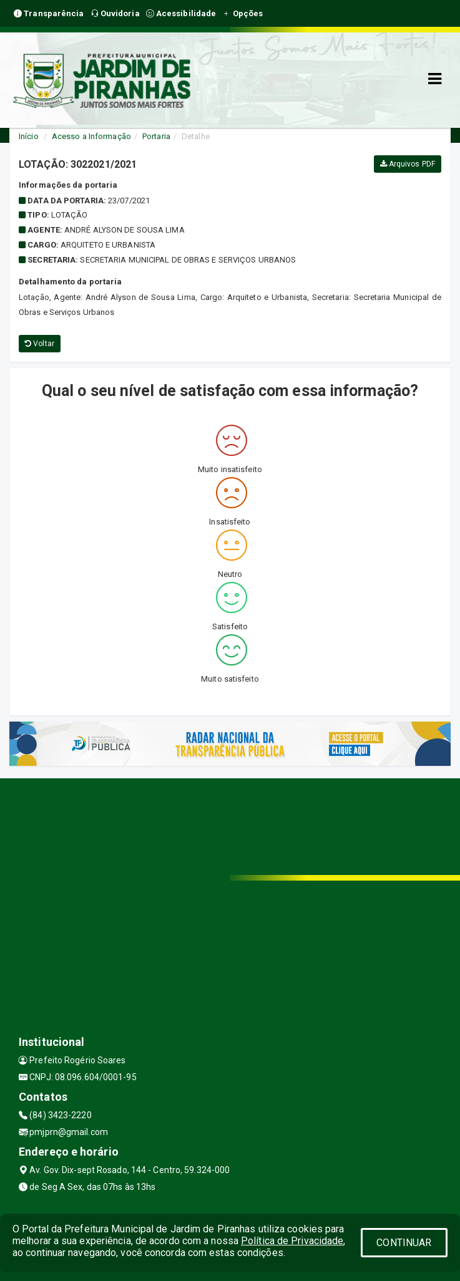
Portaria (156, 136)
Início (29, 136)
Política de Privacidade (292, 1241)
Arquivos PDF (407, 164)
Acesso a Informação (91, 136)
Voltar (39, 343)
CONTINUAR (403, 1243)
